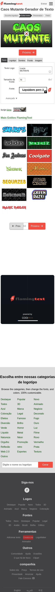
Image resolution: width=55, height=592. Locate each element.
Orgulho (5, 442)
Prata (36, 447)
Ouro (36, 423)
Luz (36, 428)
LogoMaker (41, 537)
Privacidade (17, 574)
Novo (36, 399)
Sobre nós (14, 570)
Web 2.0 (5, 451)
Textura (37, 451)
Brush (25, 525)
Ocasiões (37, 554)
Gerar (45, 464)
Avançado (10, 98)
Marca (20, 409)
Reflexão (5, 447)
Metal (20, 432)
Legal (20, 413)
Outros (4, 456)
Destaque (6, 399)
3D (18, 404)
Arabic (17, 525)
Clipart (36, 558)
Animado (38, 404)
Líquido (5, 432)
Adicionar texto (14, 537)
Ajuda (28, 554)
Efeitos (4, 418)
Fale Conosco (26, 578)
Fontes (27, 515)
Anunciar (29, 574)
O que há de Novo (22, 558)
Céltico (41, 525)
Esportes (22, 451)
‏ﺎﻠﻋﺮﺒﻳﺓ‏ (28, 590)
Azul (3, 409)
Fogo (36, 418)
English (16, 590)
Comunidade (17, 554)
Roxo (36, 437)
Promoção (22, 442)
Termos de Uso (36, 570)
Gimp (9, 110)
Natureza (5, 437)
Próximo (28, 52)
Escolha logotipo (11, 16)
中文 (39, 590)
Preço (24, 570)
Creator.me (28, 537)
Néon (20, 437)
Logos (27, 499)
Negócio (38, 409)
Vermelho (39, 442)
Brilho (20, 423)
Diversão (5, 423)
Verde (4, 428)
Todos (4, 404)
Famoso (21, 418)
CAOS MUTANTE (35, 70)
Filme (36, 432)
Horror (20, 428)
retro (19, 447)
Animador (26, 541)
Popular (21, 399)
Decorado (39, 413)
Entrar (44, 3)
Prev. (16, 226)
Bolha (32, 525)
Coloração (6, 413)
